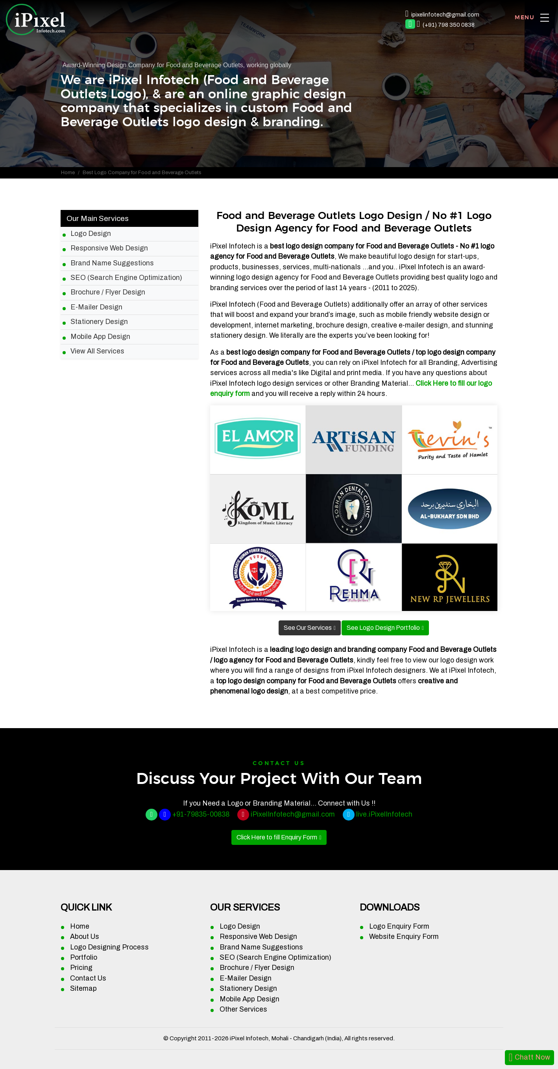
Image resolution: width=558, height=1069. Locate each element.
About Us (84, 936)
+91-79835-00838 (200, 814)
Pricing (81, 967)
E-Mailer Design (96, 307)
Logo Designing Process (109, 947)
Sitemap (83, 988)
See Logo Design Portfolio (383, 627)
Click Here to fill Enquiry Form (277, 837)
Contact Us (88, 978)
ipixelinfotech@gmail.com (445, 14)
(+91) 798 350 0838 (449, 25)
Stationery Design (99, 322)
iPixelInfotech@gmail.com (293, 814)
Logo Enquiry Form (399, 926)
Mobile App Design (100, 336)
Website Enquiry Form (404, 936)
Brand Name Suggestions (112, 263)
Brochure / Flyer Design (107, 292)
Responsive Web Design (109, 248)
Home (68, 172)
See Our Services (308, 627)
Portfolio (83, 957)
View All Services (97, 351)
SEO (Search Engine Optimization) (126, 278)
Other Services (243, 1009)
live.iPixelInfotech (384, 814)
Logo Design (90, 233)
